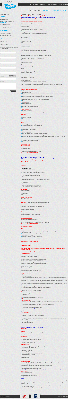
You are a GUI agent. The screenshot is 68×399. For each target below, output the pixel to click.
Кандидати (35, 4)
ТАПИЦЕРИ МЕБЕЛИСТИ (5, 27)
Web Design (59, 396)
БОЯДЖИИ (2, 29)
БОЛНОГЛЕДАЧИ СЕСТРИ (5, 33)
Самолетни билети (3, 41)
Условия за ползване (4, 44)
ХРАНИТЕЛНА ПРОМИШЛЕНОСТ (7, 21)
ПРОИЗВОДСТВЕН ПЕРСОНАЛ (6, 25)
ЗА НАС (60, 4)
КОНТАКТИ (65, 4)
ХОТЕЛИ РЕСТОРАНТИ (5, 18)
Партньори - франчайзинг (5, 42)
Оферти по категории (52, 4)
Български (66, 1)
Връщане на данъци (4, 39)
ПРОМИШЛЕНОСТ (4, 19)
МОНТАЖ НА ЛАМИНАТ (5, 24)
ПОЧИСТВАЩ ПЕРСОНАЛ (5, 35)
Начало (29, 4)
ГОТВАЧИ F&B (3, 32)
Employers (42, 4)
